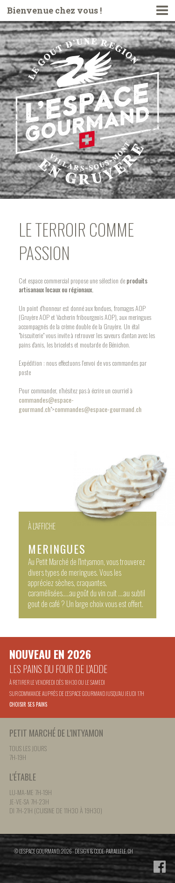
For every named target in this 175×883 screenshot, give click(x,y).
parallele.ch (119, 851)
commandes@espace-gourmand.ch (46, 404)
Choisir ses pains (28, 704)
